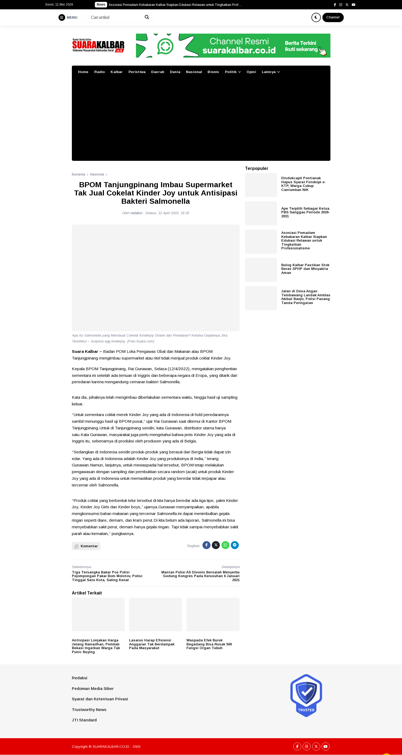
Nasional (194, 72)
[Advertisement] (201, 120)
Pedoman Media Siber (93, 688)
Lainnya (269, 72)
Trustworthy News (89, 709)
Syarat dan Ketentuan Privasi (100, 699)
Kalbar (117, 72)
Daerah (157, 72)
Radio (99, 72)
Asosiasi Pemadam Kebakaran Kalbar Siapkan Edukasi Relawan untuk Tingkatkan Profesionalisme (304, 240)
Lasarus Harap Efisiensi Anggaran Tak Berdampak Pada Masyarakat (151, 644)
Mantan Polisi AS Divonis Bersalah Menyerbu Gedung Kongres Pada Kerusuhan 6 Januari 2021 (200, 576)
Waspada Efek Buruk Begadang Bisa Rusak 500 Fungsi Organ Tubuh (209, 644)
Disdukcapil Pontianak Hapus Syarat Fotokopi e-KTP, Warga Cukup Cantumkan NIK (303, 184)
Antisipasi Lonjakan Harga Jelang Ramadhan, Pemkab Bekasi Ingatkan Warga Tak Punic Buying (96, 646)
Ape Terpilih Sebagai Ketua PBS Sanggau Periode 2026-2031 (305, 212)
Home (83, 72)
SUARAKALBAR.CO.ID (111, 747)
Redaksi (79, 678)
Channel (332, 17)
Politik (231, 72)
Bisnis (213, 72)
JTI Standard (84, 720)
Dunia (175, 72)
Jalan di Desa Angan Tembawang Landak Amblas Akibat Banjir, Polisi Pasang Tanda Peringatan (305, 297)
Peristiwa (137, 72)
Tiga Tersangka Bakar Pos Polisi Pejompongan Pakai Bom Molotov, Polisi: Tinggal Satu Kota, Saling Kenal (107, 576)
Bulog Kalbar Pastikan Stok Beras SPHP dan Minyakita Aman (305, 269)
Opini (251, 72)
